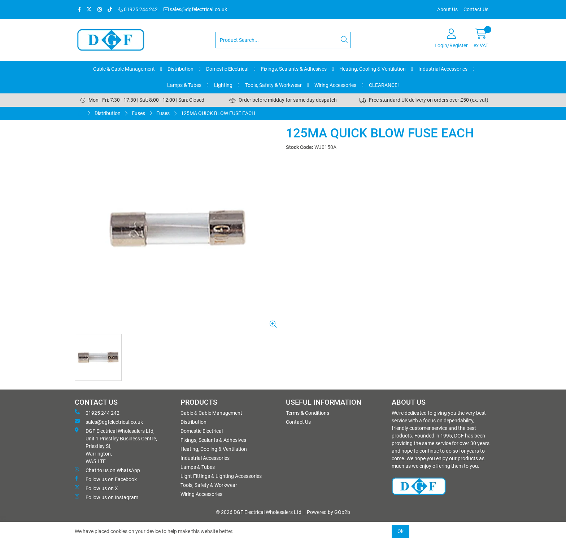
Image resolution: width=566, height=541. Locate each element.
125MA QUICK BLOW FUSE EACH (218, 113)
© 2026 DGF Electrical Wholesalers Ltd (258, 512)
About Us (447, 9)
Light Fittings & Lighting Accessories (221, 476)
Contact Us (475, 9)
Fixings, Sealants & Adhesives (294, 69)
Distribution (180, 69)
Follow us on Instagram (106, 497)
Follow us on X (96, 488)
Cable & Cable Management (124, 69)
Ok (400, 531)
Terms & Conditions (307, 413)
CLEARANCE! (384, 85)
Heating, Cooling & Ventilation (372, 69)
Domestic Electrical (227, 69)
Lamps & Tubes (184, 85)
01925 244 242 (138, 9)
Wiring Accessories (335, 85)
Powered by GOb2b (328, 512)
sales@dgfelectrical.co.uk (195, 9)
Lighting (223, 85)
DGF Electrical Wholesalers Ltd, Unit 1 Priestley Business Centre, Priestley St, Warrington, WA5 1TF (116, 445)
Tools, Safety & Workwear (273, 85)
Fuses (138, 113)
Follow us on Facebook (106, 479)
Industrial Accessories (442, 69)
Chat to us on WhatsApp (107, 470)
